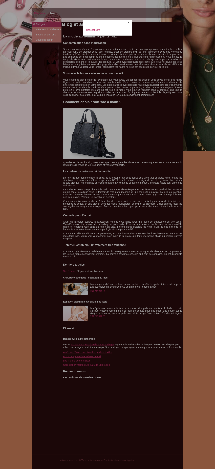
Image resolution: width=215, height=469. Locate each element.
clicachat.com (93, 30)
